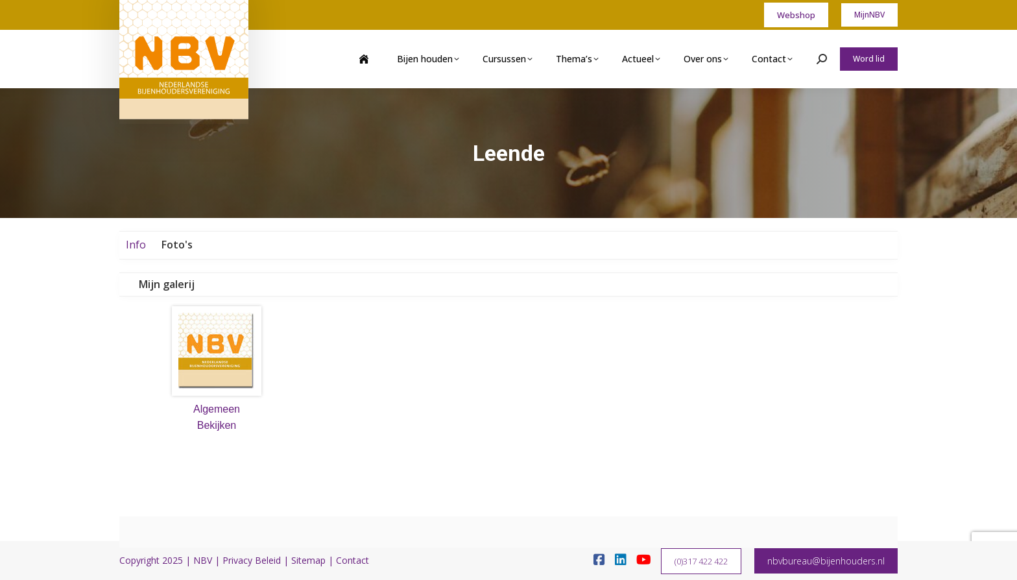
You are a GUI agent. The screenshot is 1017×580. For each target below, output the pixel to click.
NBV (202, 560)
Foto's (177, 244)
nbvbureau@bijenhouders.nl (826, 561)
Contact (352, 560)
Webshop (796, 15)
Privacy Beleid (251, 560)
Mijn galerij (167, 284)
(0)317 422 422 (701, 561)
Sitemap (308, 560)
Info (136, 244)
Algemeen (216, 409)
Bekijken (216, 425)
